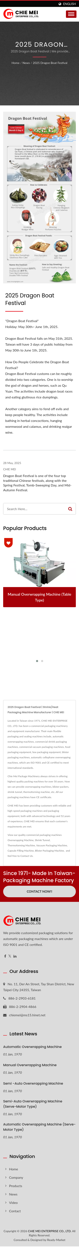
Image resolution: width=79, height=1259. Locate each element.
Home (15, 63)
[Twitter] (9, 956)
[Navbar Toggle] (71, 14)
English (69, 4)
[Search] (34, 508)
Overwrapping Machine (21, 840)
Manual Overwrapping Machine (30, 1065)
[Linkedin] (14, 956)
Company (16, 1177)
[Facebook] (5, 956)
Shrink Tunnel (42, 840)
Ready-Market (56, 1240)
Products (15, 1186)
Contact (15, 1211)
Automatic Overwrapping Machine (32, 1046)
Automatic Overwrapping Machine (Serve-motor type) (39, 1127)
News (26, 63)
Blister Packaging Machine (49, 850)
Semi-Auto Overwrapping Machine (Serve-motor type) (32, 1104)
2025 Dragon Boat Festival (50, 63)
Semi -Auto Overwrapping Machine (33, 1083)
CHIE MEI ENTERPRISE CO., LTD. (49, 1231)
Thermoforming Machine (21, 845)
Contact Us (26, 855)
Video (13, 1203)
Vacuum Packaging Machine (51, 845)
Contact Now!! (39, 891)
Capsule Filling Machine (21, 850)
